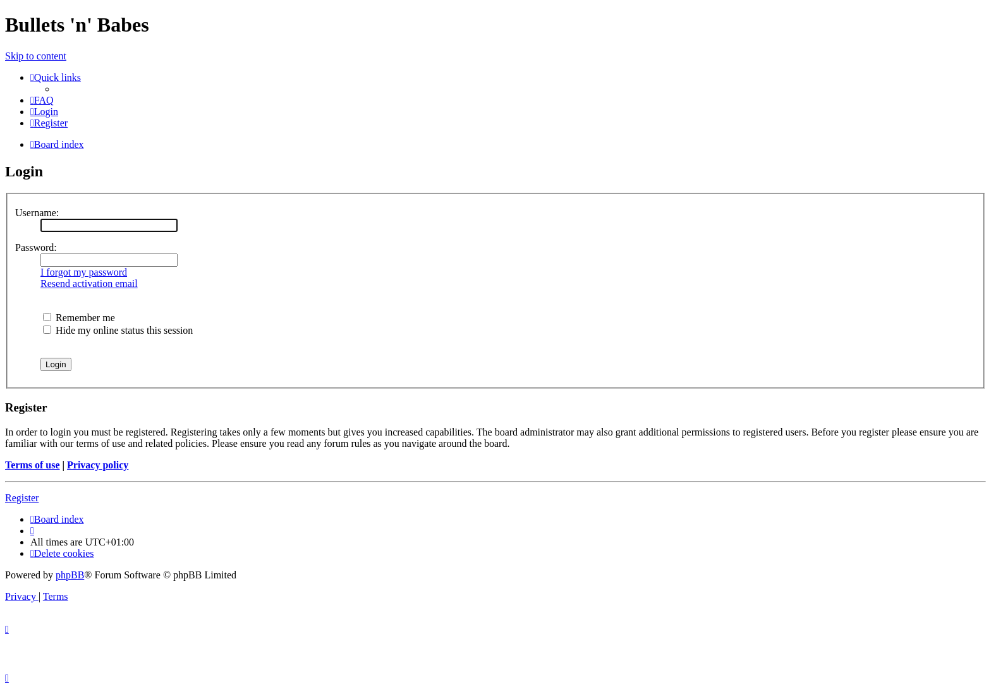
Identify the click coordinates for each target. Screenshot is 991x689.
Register (22, 497)
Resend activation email (89, 283)
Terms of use (32, 465)
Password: (36, 247)
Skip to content (35, 56)
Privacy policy (97, 465)
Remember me (79, 317)
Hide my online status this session (118, 330)
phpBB (70, 575)
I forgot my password (83, 272)
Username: (37, 212)
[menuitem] (42, 100)
